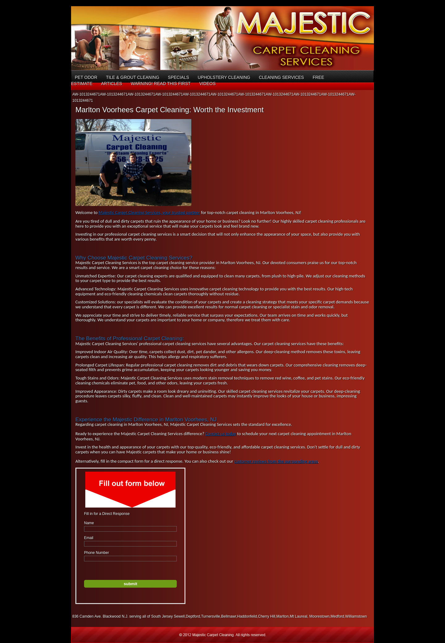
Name (89, 523)
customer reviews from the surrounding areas (276, 461)
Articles (111, 83)
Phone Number (96, 553)
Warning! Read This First (161, 83)
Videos (207, 83)
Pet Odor (86, 77)
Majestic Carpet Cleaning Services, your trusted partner (149, 212)
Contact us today (220, 433)
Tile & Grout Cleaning (132, 77)
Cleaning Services (281, 77)
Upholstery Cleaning (224, 77)
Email (88, 538)
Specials (178, 77)
